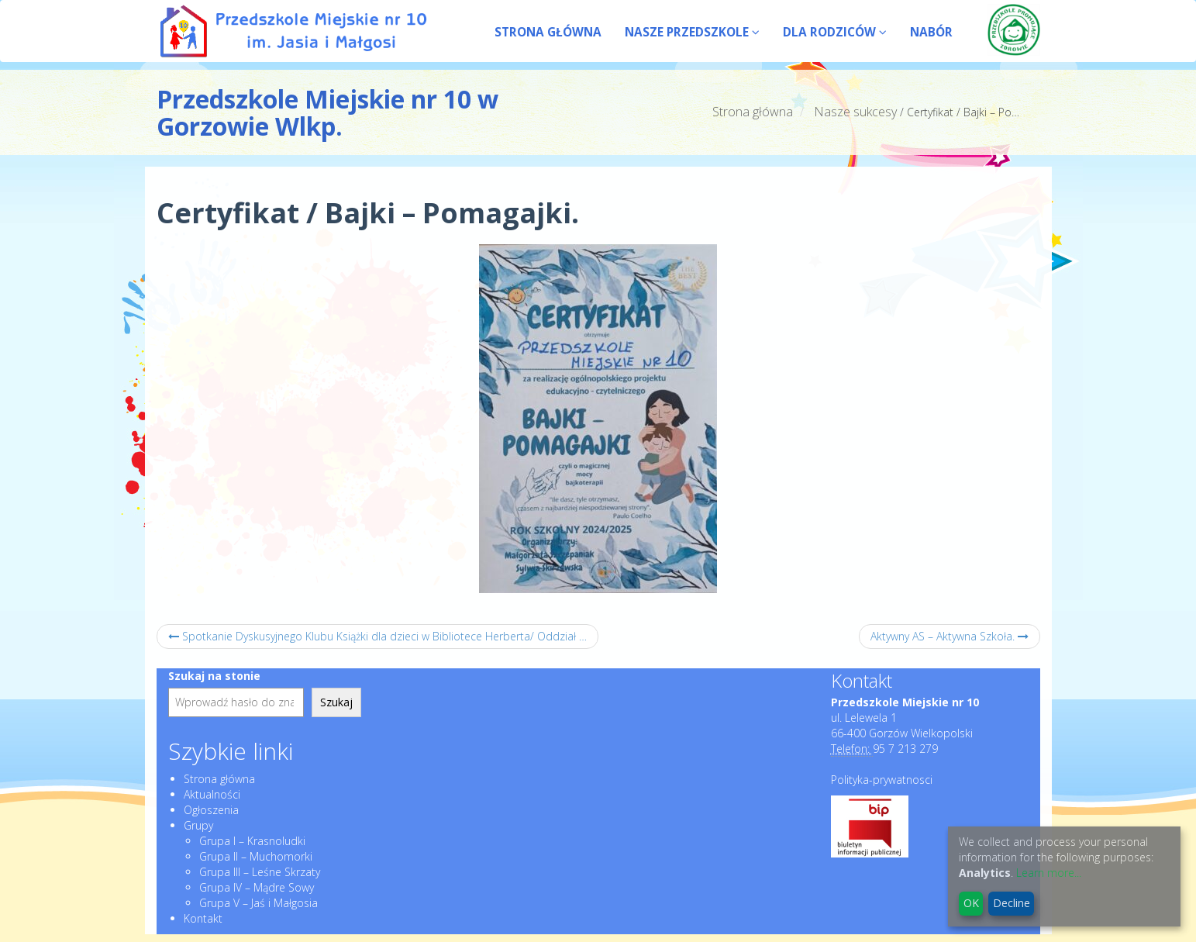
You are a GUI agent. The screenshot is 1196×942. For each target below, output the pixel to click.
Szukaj (336, 702)
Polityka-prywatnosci (881, 779)
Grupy (198, 825)
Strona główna (752, 111)
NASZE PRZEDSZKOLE (692, 32)
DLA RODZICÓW (835, 32)
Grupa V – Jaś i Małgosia (258, 902)
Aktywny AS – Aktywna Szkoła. (949, 636)
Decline (1011, 902)
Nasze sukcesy (855, 111)
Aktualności (212, 794)
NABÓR (931, 32)
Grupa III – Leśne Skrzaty (259, 871)
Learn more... (1048, 872)
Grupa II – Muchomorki (255, 856)
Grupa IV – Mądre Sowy (256, 887)
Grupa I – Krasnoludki (252, 840)
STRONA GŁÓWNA (548, 32)
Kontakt (203, 918)
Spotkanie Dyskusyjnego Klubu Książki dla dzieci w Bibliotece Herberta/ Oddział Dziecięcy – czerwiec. (383, 636)
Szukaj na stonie (214, 675)
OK (971, 902)
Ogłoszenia (211, 809)
